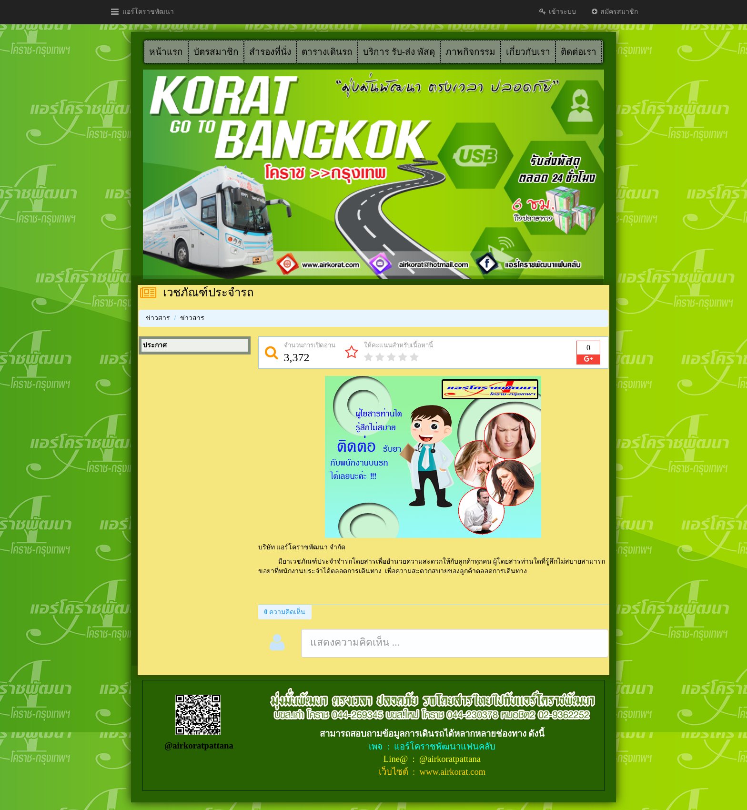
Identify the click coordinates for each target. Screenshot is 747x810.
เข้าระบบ (557, 11)
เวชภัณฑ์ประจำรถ (208, 292)
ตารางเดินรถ (327, 52)
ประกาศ (155, 345)
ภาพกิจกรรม (470, 52)
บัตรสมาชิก (216, 52)
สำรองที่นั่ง (270, 52)
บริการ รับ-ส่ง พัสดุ (399, 52)
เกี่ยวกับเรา (528, 52)
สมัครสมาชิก (614, 11)
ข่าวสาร (158, 318)
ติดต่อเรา (578, 52)
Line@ (397, 759)
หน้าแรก (166, 52)
